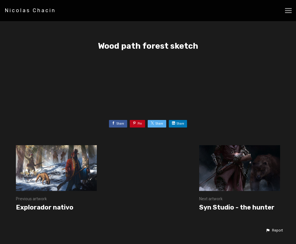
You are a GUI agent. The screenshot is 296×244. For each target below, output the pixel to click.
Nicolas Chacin (30, 10)
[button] (274, 230)
